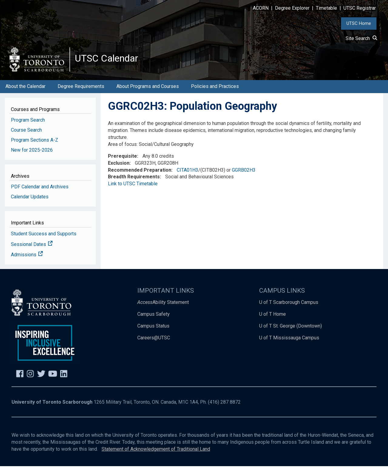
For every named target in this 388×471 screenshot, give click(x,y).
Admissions (27, 260)
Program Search (28, 125)
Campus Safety (153, 319)
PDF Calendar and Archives (40, 191)
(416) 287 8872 (224, 407)
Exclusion (118, 168)
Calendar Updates (29, 201)
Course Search (26, 135)
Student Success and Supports (43, 238)
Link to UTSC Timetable (133, 188)
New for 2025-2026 (32, 155)
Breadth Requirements (134, 181)
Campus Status (153, 331)
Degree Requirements (81, 91)
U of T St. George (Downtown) (290, 331)
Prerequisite (122, 161)
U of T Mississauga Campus (289, 342)
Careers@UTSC (153, 342)
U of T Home (272, 319)
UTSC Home (358, 23)
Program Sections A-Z (34, 145)
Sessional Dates (32, 249)
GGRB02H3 (244, 175)
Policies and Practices (215, 91)
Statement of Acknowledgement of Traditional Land (156, 454)
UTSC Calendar (111, 60)
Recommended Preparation (139, 175)
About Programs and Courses (147, 91)
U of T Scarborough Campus (288, 307)
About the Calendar (25, 91)
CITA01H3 (187, 175)
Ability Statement (163, 307)
